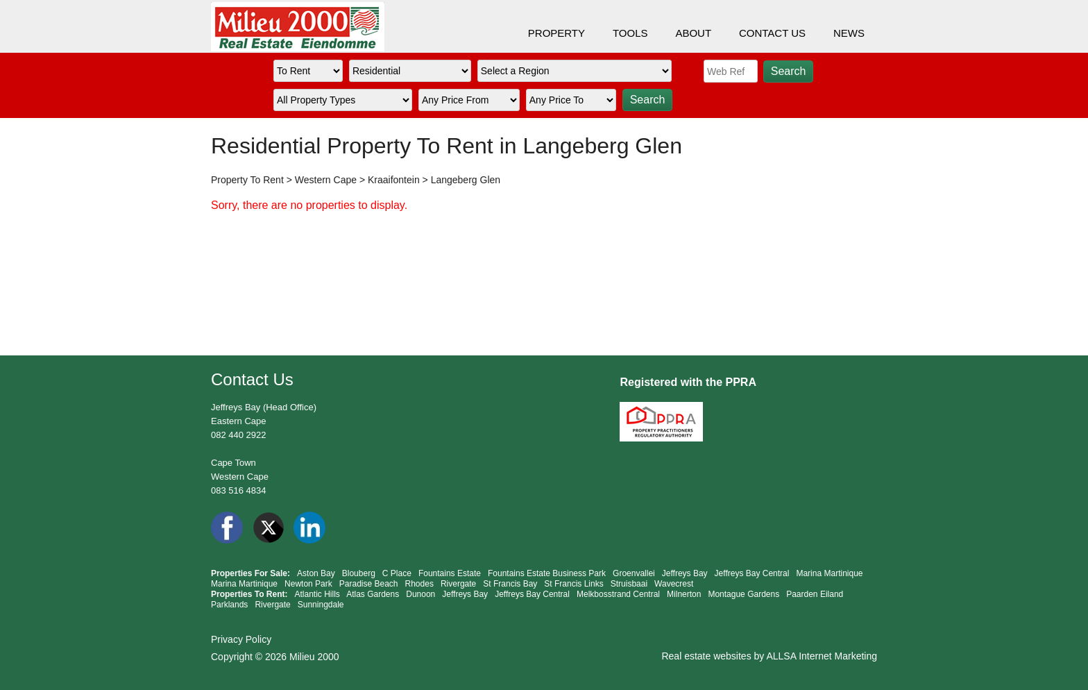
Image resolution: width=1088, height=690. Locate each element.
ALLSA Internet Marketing (821, 656)
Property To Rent (247, 179)
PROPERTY (556, 33)
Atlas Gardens (372, 594)
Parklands (229, 604)
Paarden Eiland (814, 594)
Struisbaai (629, 584)
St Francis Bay (510, 584)
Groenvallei (634, 573)
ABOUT (693, 33)
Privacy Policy (241, 639)
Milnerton (684, 594)
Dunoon (420, 594)
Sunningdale (321, 604)
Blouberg (358, 573)
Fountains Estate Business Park (547, 573)
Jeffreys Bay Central (752, 573)
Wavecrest (673, 584)
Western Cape (326, 179)
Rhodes (419, 584)
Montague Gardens (743, 594)
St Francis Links (573, 584)
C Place (396, 573)
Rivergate (458, 584)
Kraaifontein (394, 179)
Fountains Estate (449, 573)
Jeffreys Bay (685, 573)
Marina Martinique (829, 573)
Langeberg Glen (465, 179)
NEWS (849, 33)
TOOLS (630, 33)
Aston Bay (316, 573)
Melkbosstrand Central (618, 594)
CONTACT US (772, 33)
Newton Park (308, 584)
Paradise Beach (368, 584)
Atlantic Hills (316, 594)
